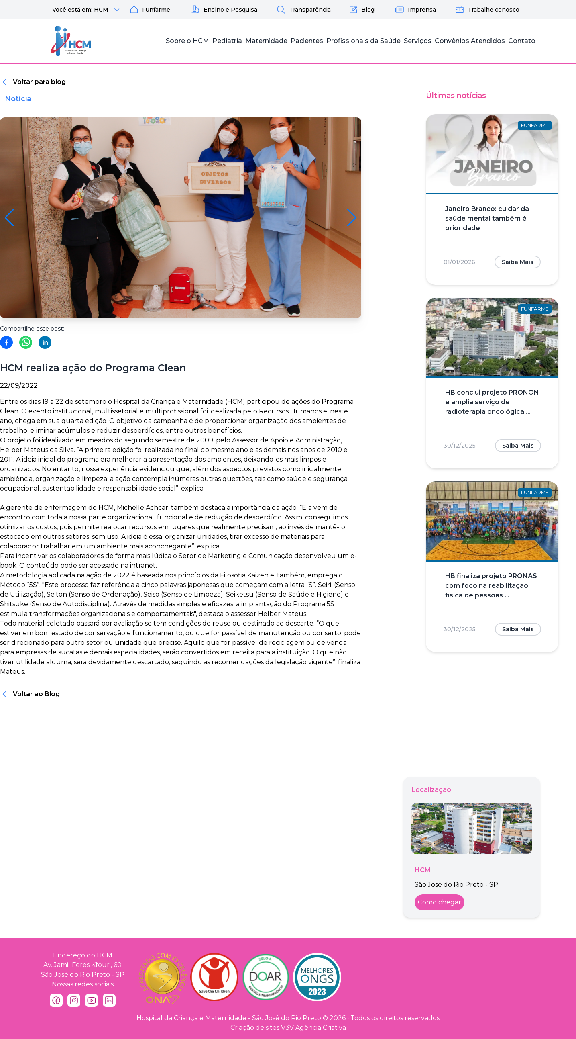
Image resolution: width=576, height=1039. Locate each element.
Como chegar (439, 902)
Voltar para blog (39, 82)
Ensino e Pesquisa (224, 9)
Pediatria (227, 41)
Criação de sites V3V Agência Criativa (288, 1027)
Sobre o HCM (187, 41)
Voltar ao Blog (36, 694)
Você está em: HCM (87, 9)
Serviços (417, 41)
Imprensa (415, 9)
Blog (361, 9)
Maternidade (266, 41)
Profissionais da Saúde (363, 41)
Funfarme (149, 9)
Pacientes (307, 41)
